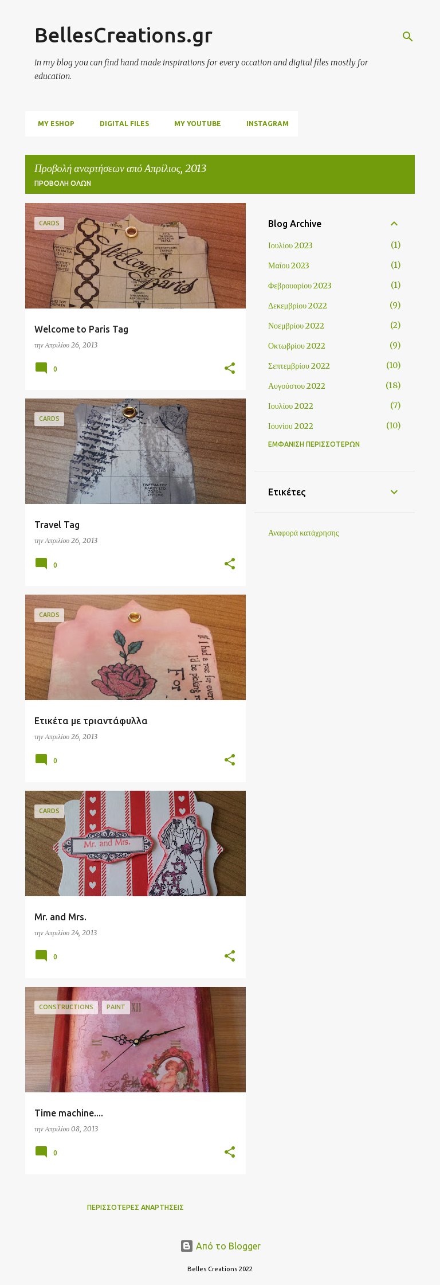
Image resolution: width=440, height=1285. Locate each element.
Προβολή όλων (62, 183)
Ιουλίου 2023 (290, 245)
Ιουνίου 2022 (290, 426)
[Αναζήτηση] (408, 36)
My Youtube (194, 123)
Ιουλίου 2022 (290, 406)
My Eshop (52, 123)
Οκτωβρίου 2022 (296, 346)
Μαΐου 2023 (288, 265)
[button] (230, 369)
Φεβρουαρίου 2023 (300, 285)
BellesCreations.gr (123, 34)
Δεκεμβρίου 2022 (297, 305)
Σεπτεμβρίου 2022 (299, 366)
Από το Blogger (220, 1246)
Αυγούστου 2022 (296, 386)
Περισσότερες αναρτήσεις (135, 1207)
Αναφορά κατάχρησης (303, 533)
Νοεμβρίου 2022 (296, 326)
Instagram (264, 123)
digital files (121, 123)
